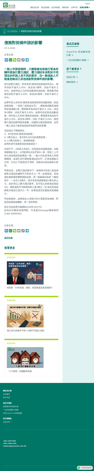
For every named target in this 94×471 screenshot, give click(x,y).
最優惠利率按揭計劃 (10, 406)
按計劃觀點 (56, 7)
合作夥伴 (6, 394)
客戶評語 (6, 397)
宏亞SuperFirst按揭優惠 (12, 413)
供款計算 (70, 77)
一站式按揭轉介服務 (76, 60)
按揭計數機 (84, 7)
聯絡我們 (65, 7)
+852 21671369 (9, 441)
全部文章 (6, 422)
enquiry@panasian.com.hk (14, 446)
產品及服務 (45, 7)
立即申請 (74, 7)
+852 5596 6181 (9, 443)
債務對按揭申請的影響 (31, 31)
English (87, 3)
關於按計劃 (34, 7)
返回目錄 (8, 238)
